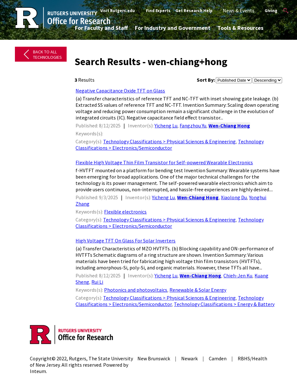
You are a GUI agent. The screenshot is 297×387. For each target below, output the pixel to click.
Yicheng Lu (166, 125)
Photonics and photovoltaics (135, 290)
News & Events (238, 10)
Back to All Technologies (47, 54)
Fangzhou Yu (193, 125)
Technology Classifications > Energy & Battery (224, 304)
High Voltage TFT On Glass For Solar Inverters (125, 240)
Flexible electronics (125, 211)
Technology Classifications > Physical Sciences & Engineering (169, 141)
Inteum (38, 371)
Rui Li (97, 282)
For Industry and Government (172, 27)
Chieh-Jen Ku (237, 275)
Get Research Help (194, 10)
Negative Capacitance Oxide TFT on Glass (120, 90)
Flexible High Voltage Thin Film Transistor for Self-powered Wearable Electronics (164, 162)
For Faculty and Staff (101, 27)
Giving (271, 10)
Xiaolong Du (234, 197)
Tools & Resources (240, 27)
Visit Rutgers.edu (117, 10)
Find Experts (158, 10)
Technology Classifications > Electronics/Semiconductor (170, 144)
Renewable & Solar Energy (197, 290)
